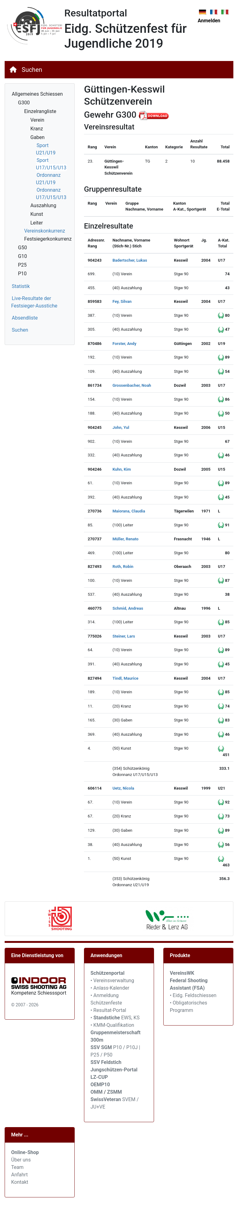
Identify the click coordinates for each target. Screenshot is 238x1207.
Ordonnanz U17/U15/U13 (51, 193)
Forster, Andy (124, 343)
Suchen (32, 69)
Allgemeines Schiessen (37, 94)
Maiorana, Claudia (128, 511)
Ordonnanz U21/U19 (48, 178)
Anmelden (209, 21)
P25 (22, 265)
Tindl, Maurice (125, 678)
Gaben (37, 137)
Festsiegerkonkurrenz (48, 239)
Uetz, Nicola (123, 788)
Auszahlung (43, 205)
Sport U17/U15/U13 (51, 164)
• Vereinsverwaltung (112, 980)
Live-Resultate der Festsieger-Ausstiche (34, 302)
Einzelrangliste (40, 111)
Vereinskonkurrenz (44, 231)
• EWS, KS (114, 1018)
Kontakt (19, 1182)
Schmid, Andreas (127, 608)
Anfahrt (19, 1175)
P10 (22, 274)
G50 (22, 248)
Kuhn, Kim (121, 469)
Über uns (21, 1160)
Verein (37, 120)
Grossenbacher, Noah (131, 385)
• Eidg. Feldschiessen (193, 995)
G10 (22, 256)
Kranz (36, 129)
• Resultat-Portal (108, 1010)
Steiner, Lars (123, 636)
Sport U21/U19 (45, 149)
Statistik (21, 286)
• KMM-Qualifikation (112, 1025)
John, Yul (120, 427)
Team (17, 1167)
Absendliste (25, 318)
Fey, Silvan (122, 301)
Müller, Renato (125, 539)
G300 (24, 103)
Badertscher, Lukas (129, 260)
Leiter (36, 223)
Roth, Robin (122, 566)
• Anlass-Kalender (109, 988)
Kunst (36, 214)
